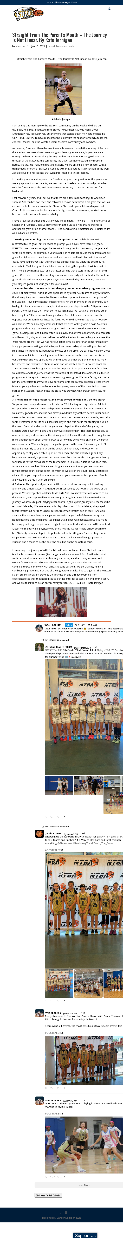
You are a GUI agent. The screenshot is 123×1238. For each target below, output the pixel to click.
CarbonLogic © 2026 (69, 1217)
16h (84, 833)
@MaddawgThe (81, 843)
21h (83, 1100)
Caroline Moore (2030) (58, 647)
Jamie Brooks (53, 833)
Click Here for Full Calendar (48, 1195)
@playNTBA (103, 650)
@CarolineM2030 (82, 647)
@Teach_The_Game (102, 843)
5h (96, 647)
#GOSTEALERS (53, 850)
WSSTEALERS (53, 1013)
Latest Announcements (61, 46)
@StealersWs (64, 843)
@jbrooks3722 (71, 834)
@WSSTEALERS (53, 650)
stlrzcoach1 (22, 46)
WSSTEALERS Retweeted (57, 640)
